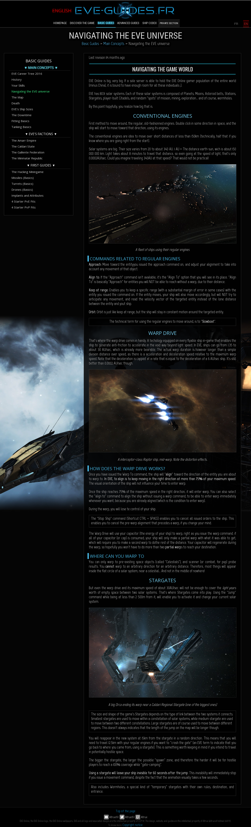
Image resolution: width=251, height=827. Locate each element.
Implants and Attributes (27, 195)
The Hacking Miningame (27, 172)
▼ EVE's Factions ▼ (41, 134)
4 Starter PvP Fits (23, 207)
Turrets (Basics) (22, 184)
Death (15, 103)
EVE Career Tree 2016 (26, 74)
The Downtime (21, 115)
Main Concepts (113, 43)
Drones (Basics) (22, 190)
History (16, 79)
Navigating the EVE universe (30, 91)
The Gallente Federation (27, 152)
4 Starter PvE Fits (23, 201)
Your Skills (18, 85)
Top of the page (125, 811)
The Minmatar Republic (27, 158)
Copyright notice (133, 825)
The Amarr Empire (23, 140)
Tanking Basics (21, 127)
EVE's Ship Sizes (22, 109)
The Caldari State (23, 146)
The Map (17, 97)
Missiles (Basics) (22, 178)
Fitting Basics (20, 121)
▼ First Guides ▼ (41, 165)
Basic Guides (90, 43)
